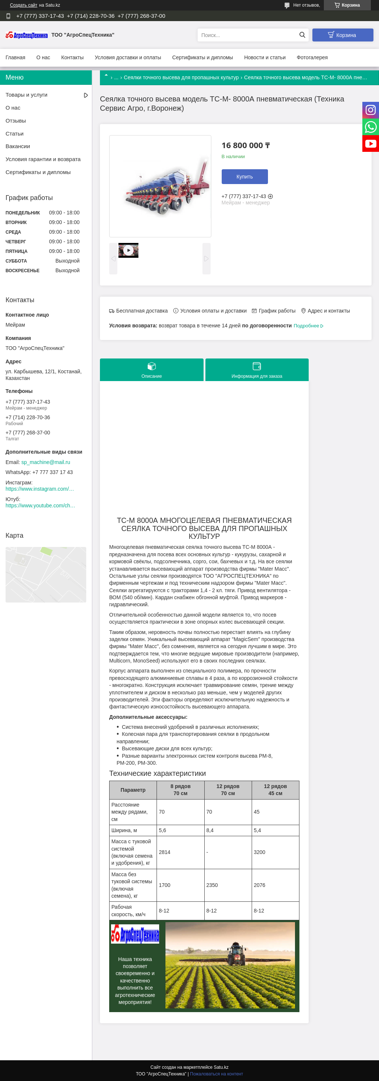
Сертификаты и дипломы (202, 57)
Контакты (72, 57)
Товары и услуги (26, 94)
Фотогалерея (312, 57)
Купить (245, 177)
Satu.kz (221, 1067)
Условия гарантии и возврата (43, 159)
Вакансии (18, 146)
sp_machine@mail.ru (45, 462)
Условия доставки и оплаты (128, 57)
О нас (43, 57)
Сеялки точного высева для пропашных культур (181, 77)
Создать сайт (23, 5)
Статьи (15, 133)
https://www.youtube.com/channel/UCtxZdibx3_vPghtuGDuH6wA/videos (41, 505)
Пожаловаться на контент (216, 1074)
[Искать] (302, 35)
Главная (15, 57)
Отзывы (16, 120)
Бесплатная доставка (142, 311)
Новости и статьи (265, 57)
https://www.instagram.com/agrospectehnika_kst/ (41, 489)
